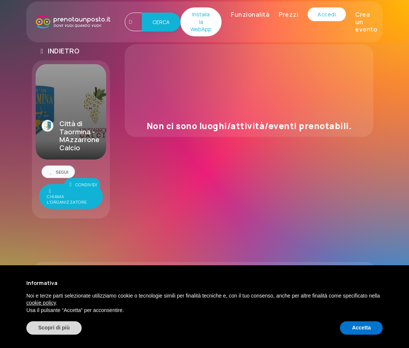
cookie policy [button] (41, 303)
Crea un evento (366, 22)
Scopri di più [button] (54, 328)
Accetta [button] (361, 328)
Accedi (327, 14)
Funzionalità (250, 14)
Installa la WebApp (201, 22)
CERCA (161, 22)
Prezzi (288, 14)
